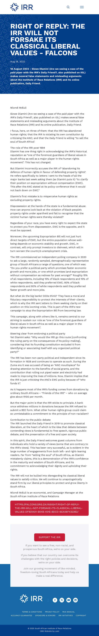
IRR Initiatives (65, 615)
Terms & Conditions (32, 612)
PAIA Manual (68, 612)
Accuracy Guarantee (21, 615)
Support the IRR (49, 537)
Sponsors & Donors (45, 615)
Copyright (81, 615)
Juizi (57, 631)
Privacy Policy (52, 612)
